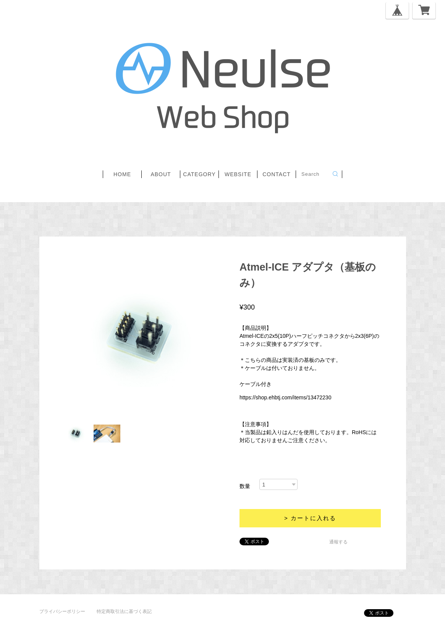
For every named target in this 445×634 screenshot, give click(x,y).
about (160, 174)
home (122, 174)
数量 (244, 486)
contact (276, 174)
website (238, 174)
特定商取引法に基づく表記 (124, 611)
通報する (338, 542)
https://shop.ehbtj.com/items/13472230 (285, 397)
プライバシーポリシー (62, 611)
